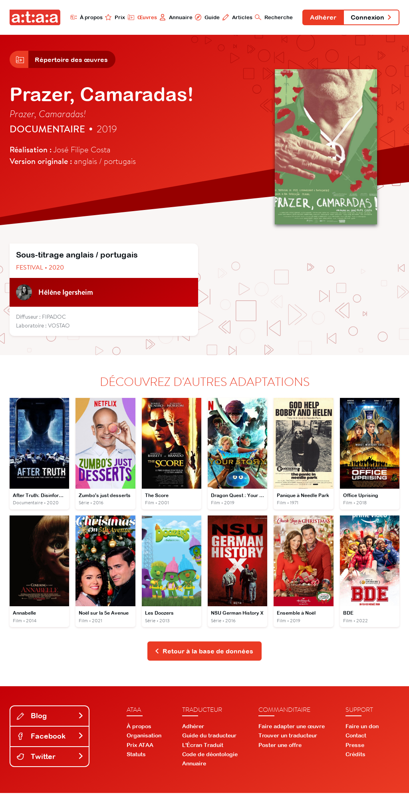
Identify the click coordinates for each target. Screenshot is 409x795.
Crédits (355, 756)
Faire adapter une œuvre (291, 728)
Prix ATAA (140, 746)
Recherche (272, 17)
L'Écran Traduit (202, 746)
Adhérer (321, 17)
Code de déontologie (210, 756)
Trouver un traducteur (287, 737)
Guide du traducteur (209, 737)
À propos (84, 17)
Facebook (50, 738)
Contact (355, 737)
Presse (354, 746)
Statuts (136, 756)
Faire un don (362, 728)
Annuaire (173, 17)
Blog (50, 717)
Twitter (50, 758)
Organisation (144, 737)
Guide (205, 17)
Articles (235, 17)
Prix (113, 17)
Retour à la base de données (204, 652)
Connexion (370, 17)
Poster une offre (280, 746)
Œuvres (139, 17)
